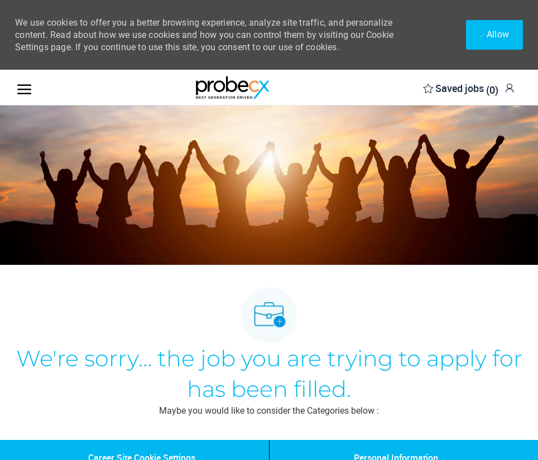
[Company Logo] (233, 87)
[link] (509, 87)
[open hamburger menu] (24, 87)
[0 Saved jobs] (460, 87)
